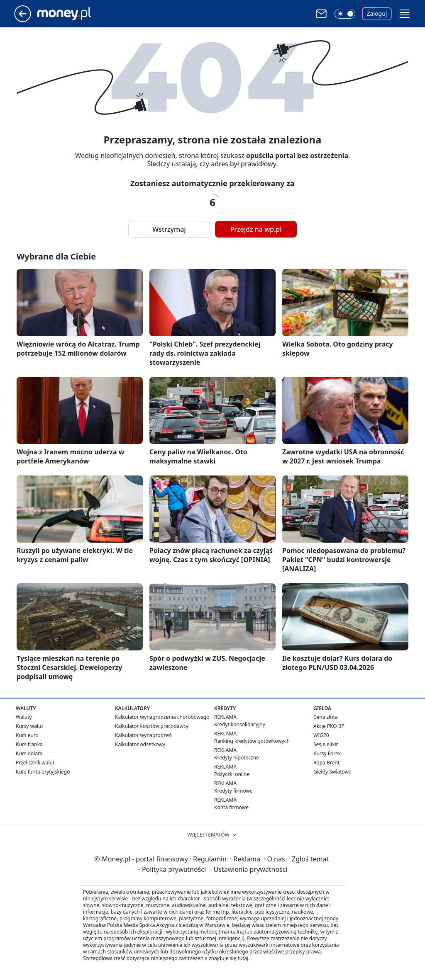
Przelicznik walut (35, 762)
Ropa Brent (326, 762)
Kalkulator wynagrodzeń (143, 735)
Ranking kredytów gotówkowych (252, 741)
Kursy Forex (327, 753)
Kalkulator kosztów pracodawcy (151, 726)
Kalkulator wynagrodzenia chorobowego (162, 716)
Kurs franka (29, 744)
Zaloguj (377, 13)
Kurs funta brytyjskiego (43, 771)
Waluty (24, 716)
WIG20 (321, 735)
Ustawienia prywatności (248, 869)
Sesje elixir (325, 744)
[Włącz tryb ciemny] (345, 14)
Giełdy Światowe (332, 771)
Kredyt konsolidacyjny (239, 724)
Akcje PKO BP (328, 726)
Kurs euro (27, 735)
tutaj (242, 958)
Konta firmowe (231, 807)
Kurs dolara (29, 753)
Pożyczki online (231, 774)
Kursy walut (29, 726)
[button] (404, 13)
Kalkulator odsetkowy (140, 744)
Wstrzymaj (169, 229)
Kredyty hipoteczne (236, 757)
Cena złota (325, 716)
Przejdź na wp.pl (255, 229)
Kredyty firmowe (233, 790)
